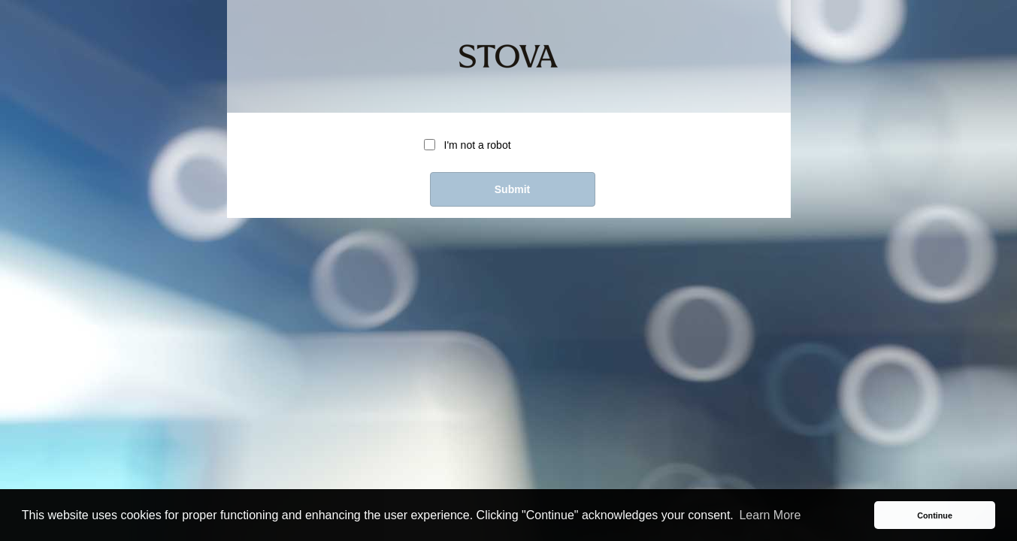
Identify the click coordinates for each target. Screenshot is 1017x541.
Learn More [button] (770, 515)
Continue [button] (934, 515)
